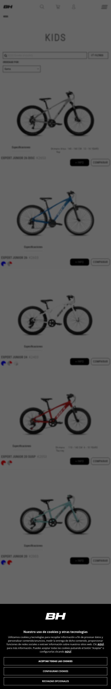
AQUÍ (101, 644)
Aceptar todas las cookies (55, 661)
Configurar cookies (55, 671)
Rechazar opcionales (55, 681)
